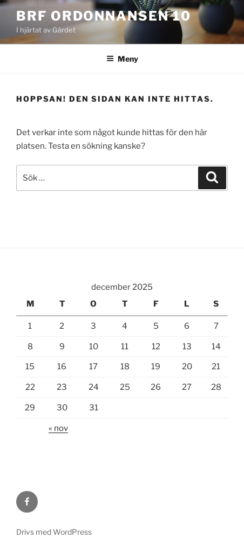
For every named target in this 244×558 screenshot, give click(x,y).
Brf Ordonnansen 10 (103, 16)
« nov (58, 428)
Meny (122, 58)
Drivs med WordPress (54, 531)
